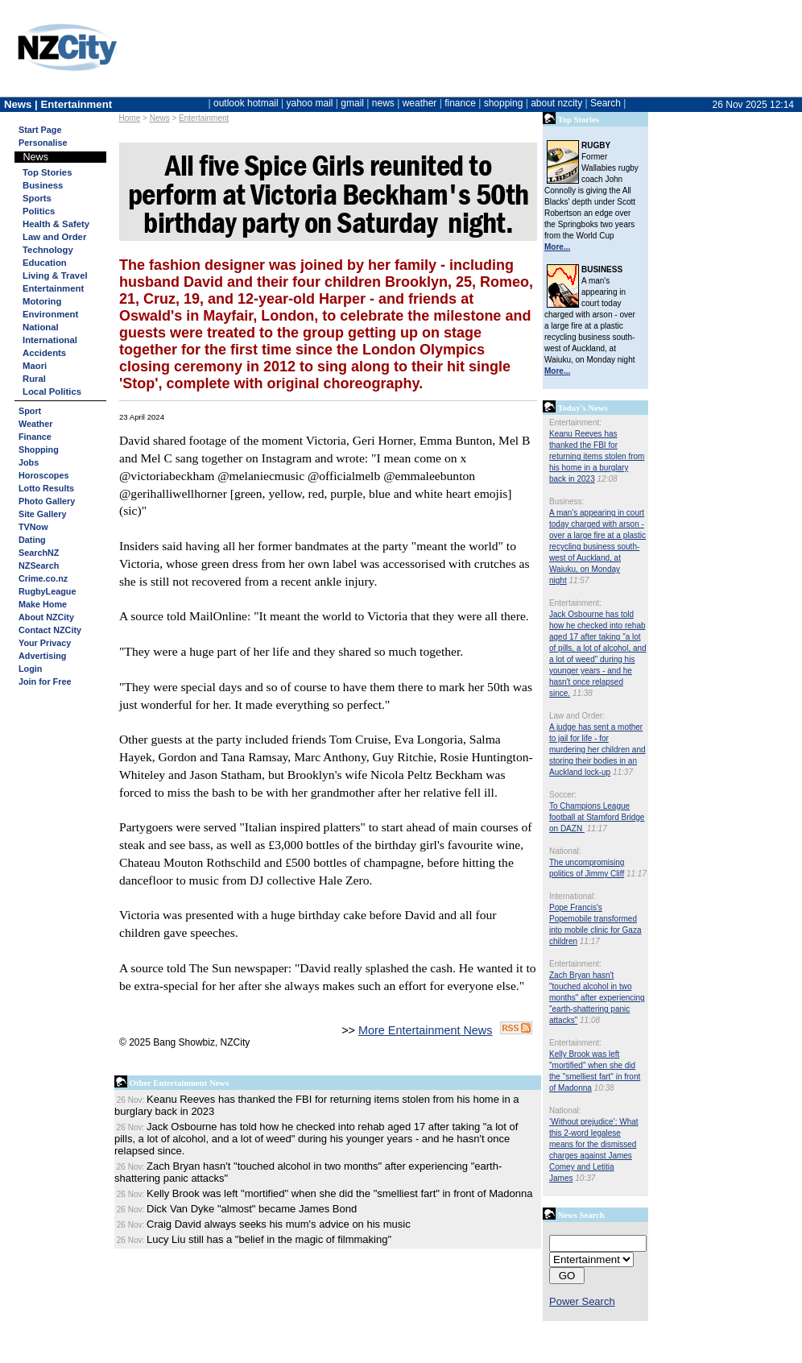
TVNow (33, 527)
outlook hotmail (246, 103)
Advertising (42, 656)
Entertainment (204, 118)
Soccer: (563, 794)
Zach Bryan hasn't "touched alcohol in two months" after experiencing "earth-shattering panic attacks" (597, 998)
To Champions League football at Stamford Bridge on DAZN (596, 817)
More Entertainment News (425, 1030)
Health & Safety (56, 224)
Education (45, 262)
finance (460, 103)
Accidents (44, 353)
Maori (35, 366)
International (50, 340)
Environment (50, 314)
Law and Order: (577, 715)
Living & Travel (55, 275)
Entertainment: (575, 422)
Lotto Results (46, 488)
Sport (30, 411)
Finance (35, 436)
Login (30, 668)
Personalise (43, 142)
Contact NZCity (50, 630)
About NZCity (46, 617)
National (41, 327)
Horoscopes (43, 475)
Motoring (42, 301)
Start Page (40, 130)
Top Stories (47, 172)
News (160, 118)
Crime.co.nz (43, 578)
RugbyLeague (47, 591)
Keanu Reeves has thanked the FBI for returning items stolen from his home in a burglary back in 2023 (596, 456)
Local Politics (52, 391)
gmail (352, 103)
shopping (503, 103)
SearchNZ (39, 552)
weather (420, 103)
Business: (566, 501)
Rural (34, 378)
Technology (48, 250)
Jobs (29, 462)
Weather (35, 424)
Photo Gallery (47, 501)
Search (605, 103)
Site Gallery (42, 514)
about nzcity (556, 103)
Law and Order (54, 237)
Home (130, 118)
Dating (32, 540)
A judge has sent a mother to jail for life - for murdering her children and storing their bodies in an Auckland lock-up (597, 750)
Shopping (39, 449)
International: (572, 896)
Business (43, 185)
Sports (37, 198)
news (383, 103)
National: (565, 851)
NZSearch (39, 565)
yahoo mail (310, 103)
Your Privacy (45, 643)
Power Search (582, 1301)
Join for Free (45, 681)
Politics (39, 211)
